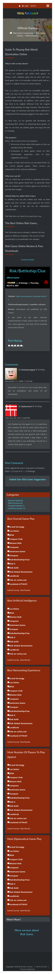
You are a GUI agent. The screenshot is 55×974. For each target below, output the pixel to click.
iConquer (13, 555)
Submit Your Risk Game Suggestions (27, 479)
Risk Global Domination (21, 572)
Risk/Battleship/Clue (27, 271)
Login (26, 6)
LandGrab (14, 576)
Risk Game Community (23, 33)
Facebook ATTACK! (18, 584)
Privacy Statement (27, 969)
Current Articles (27, 259)
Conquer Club (16, 539)
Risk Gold (13, 567)
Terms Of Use (41, 966)
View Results (25, 590)
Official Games (31, 35)
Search (33, 6)
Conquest (14, 547)
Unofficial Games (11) (17, 508)
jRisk (11, 535)
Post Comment (14, 463)
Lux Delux (14, 531)
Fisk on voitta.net (18, 580)
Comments (11, 364)
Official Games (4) (15, 503)
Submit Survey (13, 590)
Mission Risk (15, 543)
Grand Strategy (16, 527)
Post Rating (15, 340)
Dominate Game (17, 551)
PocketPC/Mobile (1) (16, 506)
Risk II (12, 563)
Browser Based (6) (15, 500)
